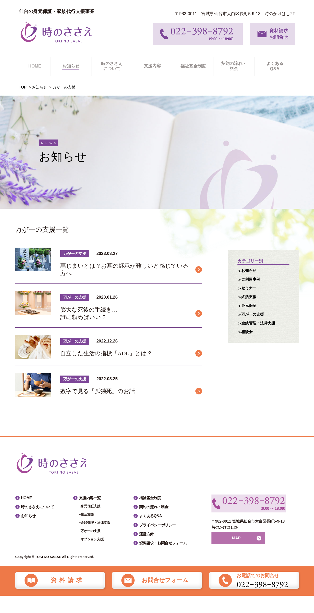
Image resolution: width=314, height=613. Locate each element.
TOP (23, 87)
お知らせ (39, 87)
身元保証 (249, 307)
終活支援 (249, 298)
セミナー (249, 289)
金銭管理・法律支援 (260, 326)
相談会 (247, 335)
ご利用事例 (251, 280)
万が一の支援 (254, 317)
